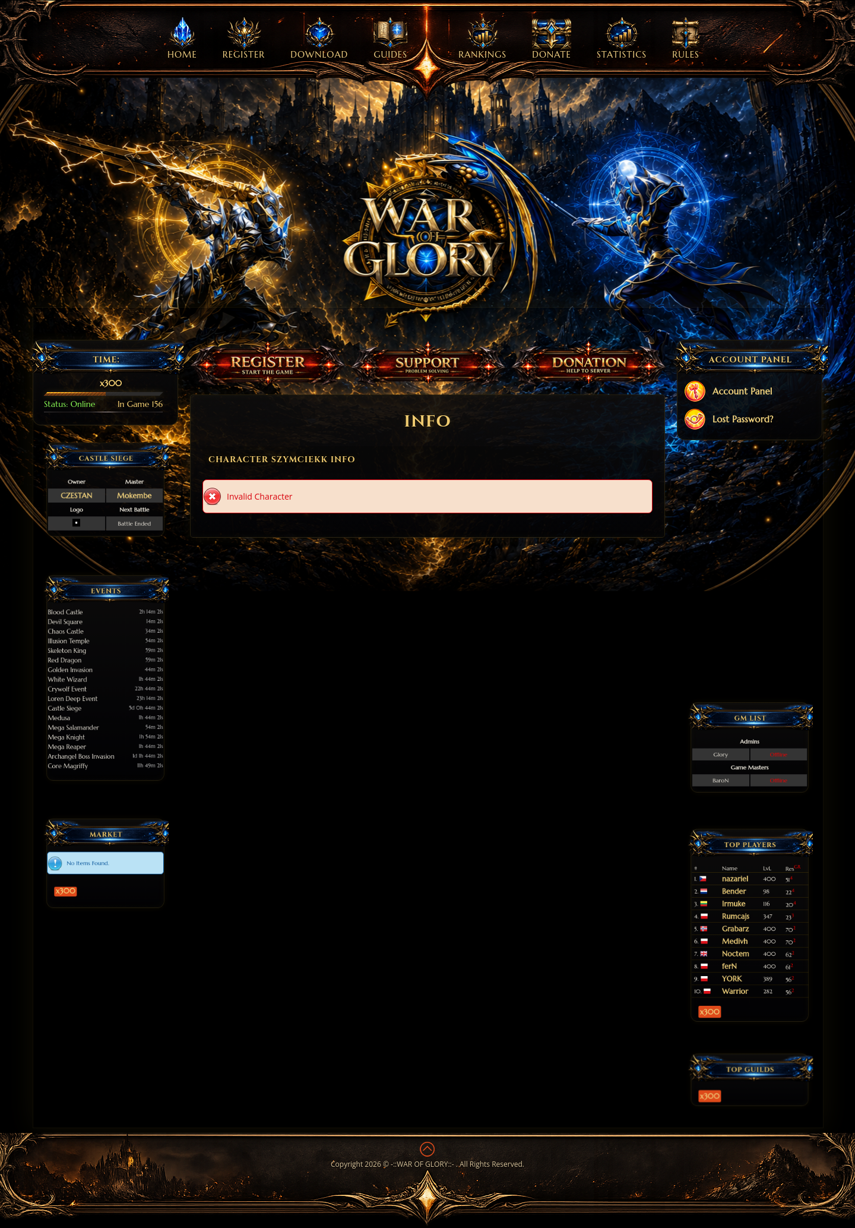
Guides (390, 38)
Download (319, 38)
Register (244, 38)
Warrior (742, 958)
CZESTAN (91, 492)
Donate (551, 38)
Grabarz (742, 926)
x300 (85, 877)
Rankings (482, 38)
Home (182, 38)
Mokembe (119, 492)
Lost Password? (728, 420)
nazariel (742, 901)
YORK (741, 952)
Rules (685, 38)
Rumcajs (742, 920)
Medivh (742, 933)
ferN (739, 945)
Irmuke (742, 914)
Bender (742, 908)
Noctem (742, 939)
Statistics (622, 38)
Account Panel (727, 392)
